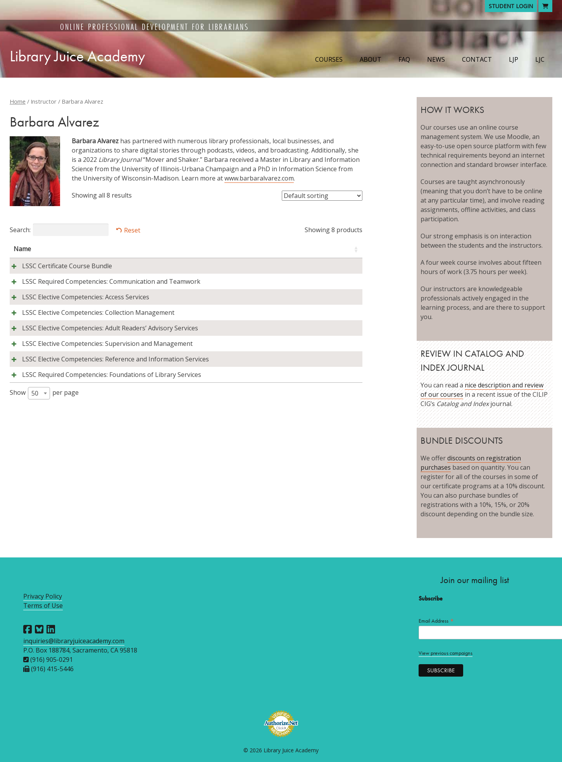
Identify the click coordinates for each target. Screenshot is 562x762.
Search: (59, 230)
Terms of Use (43, 605)
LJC (540, 59)
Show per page (44, 468)
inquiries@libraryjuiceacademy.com (73, 641)
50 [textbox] (34, 467)
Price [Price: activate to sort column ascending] (338, 249)
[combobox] (39, 468)
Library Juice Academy (77, 56)
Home (18, 101)
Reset (132, 230)
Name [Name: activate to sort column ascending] (22, 249)
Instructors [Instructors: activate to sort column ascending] (153, 249)
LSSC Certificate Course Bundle (58, 266)
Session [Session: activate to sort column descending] (299, 249)
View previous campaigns (445, 653)
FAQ (404, 59)
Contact (477, 59)
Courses (329, 59)
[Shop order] (322, 196)
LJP (513, 59)
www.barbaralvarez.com (259, 178)
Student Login (511, 6)
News (436, 59)
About (370, 59)
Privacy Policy (42, 596)
